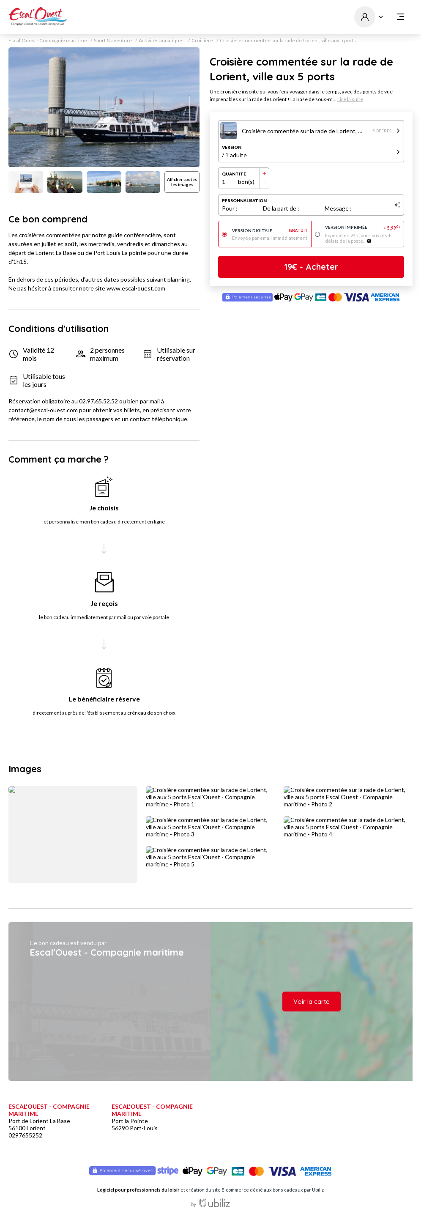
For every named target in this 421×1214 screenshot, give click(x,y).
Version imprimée (363, 228)
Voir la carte (311, 1002)
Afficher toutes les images (182, 182)
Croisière (202, 40)
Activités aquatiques (162, 40)
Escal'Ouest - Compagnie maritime (47, 40)
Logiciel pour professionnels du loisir (138, 1189)
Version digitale (270, 230)
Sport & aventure (113, 40)
